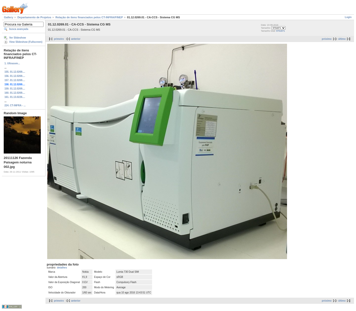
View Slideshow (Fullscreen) (25, 42)
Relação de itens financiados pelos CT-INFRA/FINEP (89, 17)
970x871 (280, 31)
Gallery (8, 17)
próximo (327, 39)
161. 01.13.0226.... (14, 97)
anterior (75, 39)
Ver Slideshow (17, 37)
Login (348, 17)
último (342, 39)
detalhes (62, 267)
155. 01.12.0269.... (14, 71)
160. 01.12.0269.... (14, 92)
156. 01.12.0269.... (14, 76)
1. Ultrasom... (12, 63)
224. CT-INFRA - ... (15, 105)
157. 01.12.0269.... (14, 80)
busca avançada (18, 29)
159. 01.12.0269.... (14, 88)
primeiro (59, 39)
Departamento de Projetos (34, 17)
